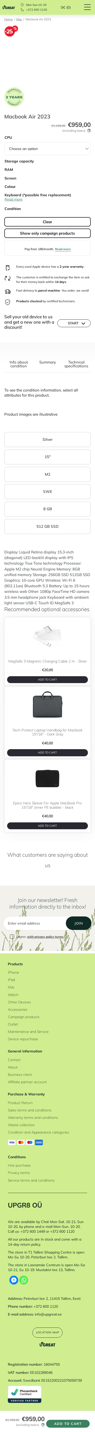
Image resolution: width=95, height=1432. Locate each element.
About (13, 1066)
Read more (63, 249)
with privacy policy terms (45, 938)
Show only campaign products (47, 233)
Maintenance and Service (28, 1031)
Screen (10, 178)
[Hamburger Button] (89, 7)
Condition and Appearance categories (38, 1131)
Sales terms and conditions (29, 1109)
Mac (19, 19)
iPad (11, 979)
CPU (8, 137)
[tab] (18, 366)
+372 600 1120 (36, 9)
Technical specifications (76, 364)
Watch (13, 994)
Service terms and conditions (31, 1179)
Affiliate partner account (27, 1081)
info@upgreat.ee (48, 1314)
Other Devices (19, 1001)
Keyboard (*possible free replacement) (38, 195)
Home (8, 19)
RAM (9, 169)
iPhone (13, 972)
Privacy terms (19, 1172)
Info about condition (19, 364)
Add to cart (67, 1422)
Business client (20, 1074)
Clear (47, 221)
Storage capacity (19, 161)
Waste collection (21, 1124)
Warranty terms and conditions (33, 1117)
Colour (10, 186)
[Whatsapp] (23, 1279)
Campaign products (24, 1016)
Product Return (20, 1102)
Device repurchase (23, 1038)
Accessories (17, 1008)
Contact (14, 1059)
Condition (13, 208)
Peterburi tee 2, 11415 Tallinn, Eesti (52, 1297)
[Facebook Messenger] (13, 1279)
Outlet (13, 1023)
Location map (47, 1332)
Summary (47, 362)
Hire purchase (19, 1165)
